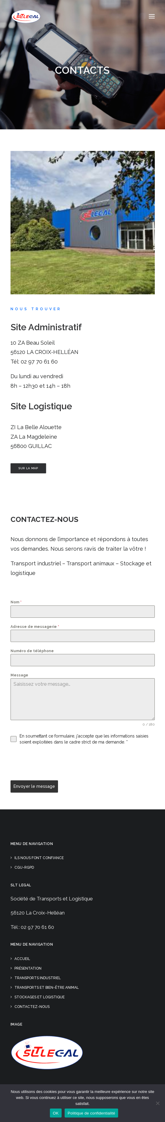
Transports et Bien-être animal (46, 987)
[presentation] (56, 762)
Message (19, 675)
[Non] (157, 1103)
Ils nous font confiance (39, 858)
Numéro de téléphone (32, 651)
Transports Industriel (37, 978)
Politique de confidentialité (91, 1113)
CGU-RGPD (24, 867)
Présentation (27, 968)
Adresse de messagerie (35, 627)
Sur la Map (28, 468)
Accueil (22, 959)
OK (56, 1113)
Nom (16, 602)
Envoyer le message (34, 786)
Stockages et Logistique (39, 997)
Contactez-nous (44, 519)
